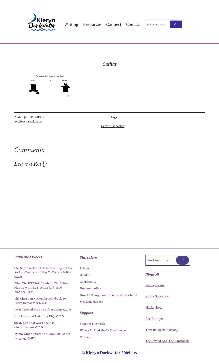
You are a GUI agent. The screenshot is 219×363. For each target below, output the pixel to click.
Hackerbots (153, 307)
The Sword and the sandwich (167, 341)
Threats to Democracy (161, 330)
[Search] (175, 24)
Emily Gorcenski (157, 296)
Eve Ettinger (154, 318)
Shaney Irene (155, 285)
